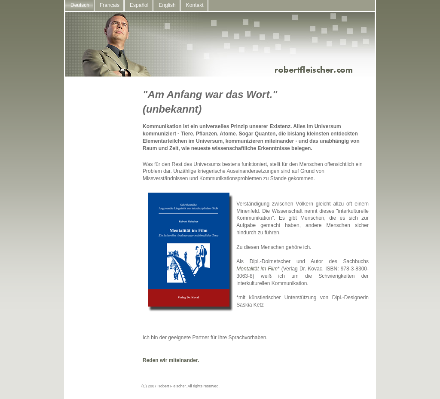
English (167, 5)
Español (139, 5)
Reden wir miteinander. (171, 360)
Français (109, 5)
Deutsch (79, 5)
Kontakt (195, 5)
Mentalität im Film (257, 269)
